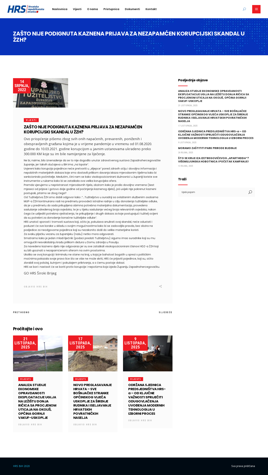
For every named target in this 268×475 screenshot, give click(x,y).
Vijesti (31, 120)
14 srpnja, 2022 (22, 85)
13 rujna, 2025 (185, 166)
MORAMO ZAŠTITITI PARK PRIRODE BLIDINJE (207, 148)
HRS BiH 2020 (21, 466)
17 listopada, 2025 (80, 343)
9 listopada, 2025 (135, 343)
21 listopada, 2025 (25, 343)
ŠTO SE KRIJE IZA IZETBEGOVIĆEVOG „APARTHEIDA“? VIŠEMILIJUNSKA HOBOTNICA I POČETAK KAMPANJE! (213, 159)
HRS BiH (42, 286)
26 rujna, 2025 (185, 152)
